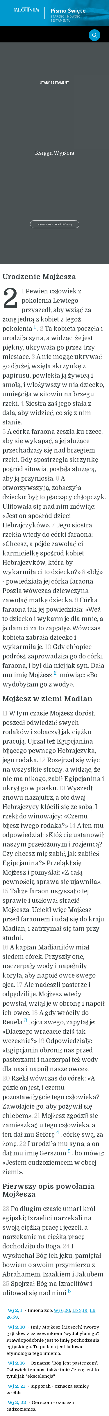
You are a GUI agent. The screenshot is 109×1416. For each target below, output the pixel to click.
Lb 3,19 (79, 1310)
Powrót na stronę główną (54, 224)
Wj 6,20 (62, 1310)
